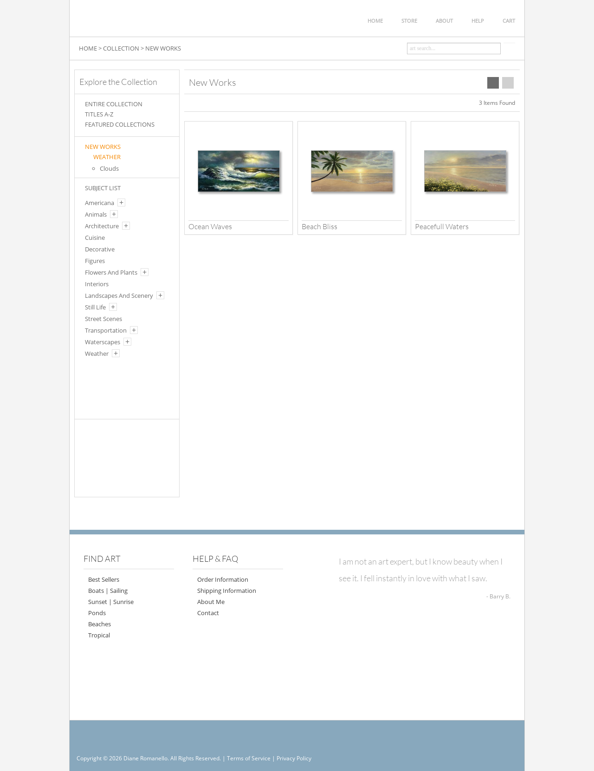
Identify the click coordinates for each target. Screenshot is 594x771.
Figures (95, 261)
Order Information (222, 579)
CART (509, 20)
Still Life (95, 307)
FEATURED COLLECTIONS (120, 124)
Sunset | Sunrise (111, 602)
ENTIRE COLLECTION (113, 104)
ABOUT (444, 20)
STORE (409, 20)
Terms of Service (249, 758)
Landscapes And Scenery (119, 295)
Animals (96, 214)
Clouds (109, 168)
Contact (208, 613)
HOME (375, 20)
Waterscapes (102, 342)
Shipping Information (226, 590)
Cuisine (95, 237)
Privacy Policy (294, 758)
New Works (103, 146)
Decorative (100, 249)
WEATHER (107, 157)
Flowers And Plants (111, 272)
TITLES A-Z (99, 114)
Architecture (102, 226)
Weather (97, 353)
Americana (99, 203)
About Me (211, 602)
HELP (477, 20)
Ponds (97, 613)
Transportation (106, 330)
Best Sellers (103, 579)
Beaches (99, 624)
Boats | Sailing (108, 590)
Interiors (97, 284)
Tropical (99, 635)
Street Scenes (103, 319)
